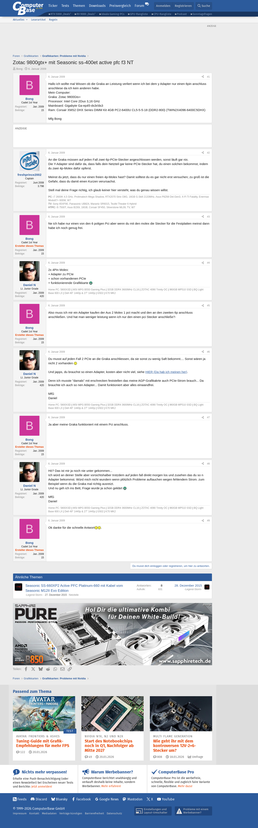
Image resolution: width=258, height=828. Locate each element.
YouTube (168, 799)
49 (88, 757)
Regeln (53, 20)
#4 (208, 262)
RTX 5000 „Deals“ (61, 14)
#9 (208, 520)
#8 (208, 463)
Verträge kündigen (70, 813)
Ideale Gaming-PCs (112, 14)
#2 (208, 152)
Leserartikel (38, 20)
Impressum (20, 813)
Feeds (21, 799)
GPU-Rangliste (139, 14)
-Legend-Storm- (34, 594)
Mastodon (134, 799)
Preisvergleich (120, 5)
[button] (27, 20)
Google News (109, 799)
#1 (208, 76)
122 (20, 752)
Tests (65, 5)
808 (157, 757)
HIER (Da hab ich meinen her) (166, 372)
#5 (208, 305)
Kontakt (34, 813)
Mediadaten (49, 813)
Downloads (97, 5)
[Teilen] (202, 77)
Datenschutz (114, 813)
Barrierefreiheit (94, 813)
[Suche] (204, 6)
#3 (208, 216)
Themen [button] (79, 5)
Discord (41, 799)
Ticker (52, 5)
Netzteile (74, 594)
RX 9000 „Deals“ (86, 14)
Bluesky (61, 799)
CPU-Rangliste (162, 14)
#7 (208, 417)
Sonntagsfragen (202, 14)
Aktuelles (18, 20)
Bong (19, 68)
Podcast (182, 14)
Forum (139, 5)
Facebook (83, 799)
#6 (208, 351)
